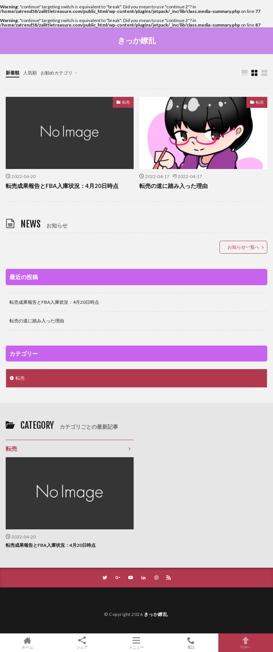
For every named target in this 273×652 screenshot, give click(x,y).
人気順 (30, 73)
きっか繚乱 (137, 40)
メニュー (136, 642)
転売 (126, 102)
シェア (82, 642)
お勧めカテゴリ (57, 73)
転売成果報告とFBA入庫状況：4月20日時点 (62, 185)
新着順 (12, 73)
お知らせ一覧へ (243, 247)
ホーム (27, 642)
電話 (191, 642)
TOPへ (245, 642)
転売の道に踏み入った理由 (173, 185)
